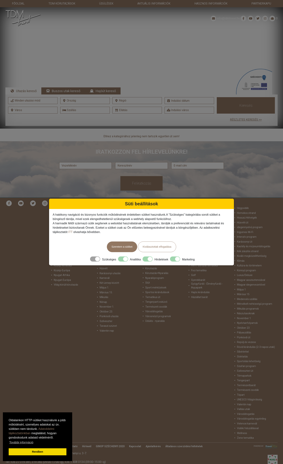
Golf (193, 275)
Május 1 (241, 289)
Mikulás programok (248, 308)
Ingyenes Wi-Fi (245, 232)
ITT (70, 232)
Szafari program (246, 366)
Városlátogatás (154, 311)
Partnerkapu (261, 3)
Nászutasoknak (246, 313)
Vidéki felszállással (248, 428)
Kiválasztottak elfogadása (157, 246)
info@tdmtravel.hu (225, 18)
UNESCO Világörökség (249, 399)
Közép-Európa (62, 270)
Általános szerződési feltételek (184, 446)
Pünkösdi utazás (109, 316)
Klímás (241, 260)
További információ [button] (21, 442)
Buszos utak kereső (66, 91)
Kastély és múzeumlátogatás (253, 246)
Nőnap (103, 302)
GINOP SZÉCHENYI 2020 (110, 446)
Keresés (245, 105)
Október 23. (106, 311)
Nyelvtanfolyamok (247, 322)
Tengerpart (243, 380)
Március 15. (106, 292)
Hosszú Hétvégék (247, 217)
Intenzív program (246, 236)
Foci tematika (198, 270)
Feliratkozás (141, 183)
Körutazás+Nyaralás (156, 273)
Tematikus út (152, 297)
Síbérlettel (243, 351)
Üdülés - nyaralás (155, 321)
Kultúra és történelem (249, 265)
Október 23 (243, 327)
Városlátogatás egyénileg (251, 418)
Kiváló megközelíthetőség (251, 255)
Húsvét (104, 268)
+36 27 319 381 (20, 462)
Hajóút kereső (106, 91)
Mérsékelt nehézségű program (254, 303)
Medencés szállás (247, 299)
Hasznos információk (210, 3)
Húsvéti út (242, 222)
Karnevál (105, 278)
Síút (147, 282)
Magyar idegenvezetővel (251, 284)
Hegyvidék (243, 208)
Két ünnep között (109, 282)
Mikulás (104, 297)
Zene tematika (245, 437)
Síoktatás (242, 356)
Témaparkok (244, 375)
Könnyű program (246, 270)
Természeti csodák (156, 306)
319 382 (37, 462)
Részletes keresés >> (246, 119)
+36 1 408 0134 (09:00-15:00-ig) (85, 462)
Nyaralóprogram (154, 278)
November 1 (244, 318)
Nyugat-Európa (62, 280)
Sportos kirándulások (157, 292)
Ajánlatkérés (153, 446)
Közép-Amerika (63, 265)
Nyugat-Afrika (62, 275)
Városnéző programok (158, 316)
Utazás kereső (26, 91)
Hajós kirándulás (200, 292)
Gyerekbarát (198, 280)
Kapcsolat (135, 446)
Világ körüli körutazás (66, 284)
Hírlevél (86, 446)
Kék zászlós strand (247, 251)
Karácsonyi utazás (110, 273)
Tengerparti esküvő (156, 301)
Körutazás (151, 268)
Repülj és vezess (246, 342)
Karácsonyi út (244, 241)
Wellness (242, 433)
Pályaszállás (244, 332)
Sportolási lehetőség (248, 361)
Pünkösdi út (243, 337)
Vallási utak (243, 409)
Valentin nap (107, 330)
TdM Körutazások (62, 3)
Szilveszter (106, 321)
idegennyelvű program (250, 227)
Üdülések (106, 3)
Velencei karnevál (247, 423)
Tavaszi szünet (108, 325)
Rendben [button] (37, 451)
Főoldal (18, 3)
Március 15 (243, 294)
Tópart (241, 394)
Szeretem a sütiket (122, 246)
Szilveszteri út (245, 370)
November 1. (107, 306)
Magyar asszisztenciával (251, 280)
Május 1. (104, 287)
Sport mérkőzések (155, 287)
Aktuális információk (153, 3)
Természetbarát (246, 385)
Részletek (142, 61)
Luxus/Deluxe (244, 275)
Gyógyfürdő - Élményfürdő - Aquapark (207, 285)
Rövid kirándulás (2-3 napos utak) (256, 347)
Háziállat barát (199, 297)
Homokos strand (246, 213)
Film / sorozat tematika (204, 265)
